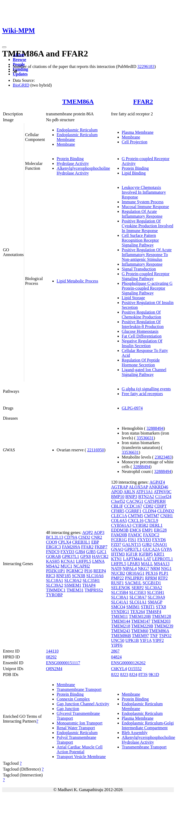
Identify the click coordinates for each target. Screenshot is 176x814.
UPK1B (132, 640)
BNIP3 (131, 496)
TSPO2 (165, 635)
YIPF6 (117, 645)
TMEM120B (140, 616)
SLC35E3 (137, 592)
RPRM (151, 578)
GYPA (166, 549)
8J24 (133, 674)
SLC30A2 (73, 580)
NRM (155, 568)
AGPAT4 (157, 482)
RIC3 (50, 575)
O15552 (135, 668)
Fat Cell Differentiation (142, 336)
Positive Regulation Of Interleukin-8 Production (143, 324)
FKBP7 (101, 547)
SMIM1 (133, 607)
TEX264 (137, 611)
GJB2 (147, 544)
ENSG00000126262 (128, 663)
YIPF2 (158, 640)
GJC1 (101, 551)
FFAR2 (143, 101)
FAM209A (71, 547)
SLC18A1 (54, 580)
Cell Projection (134, 142)
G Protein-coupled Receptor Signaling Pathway (146, 276)
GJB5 (91, 551)
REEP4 (99, 571)
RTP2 (162, 578)
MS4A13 (162, 563)
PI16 (88, 571)
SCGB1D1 (152, 583)
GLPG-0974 (132, 408)
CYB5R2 (140, 525)
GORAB (53, 556)
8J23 (124, 674)
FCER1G (119, 539)
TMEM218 (120, 626)
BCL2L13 (54, 537)
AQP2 (87, 532)
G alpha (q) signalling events (146, 389)
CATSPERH (155, 501)
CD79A (70, 537)
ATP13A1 (144, 491)
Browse (19, 59)
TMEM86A (78, 101)
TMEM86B (121, 635)
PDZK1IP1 (55, 571)
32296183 (145, 66)
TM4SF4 (153, 611)
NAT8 (116, 568)
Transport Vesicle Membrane (81, 756)
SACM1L (133, 583)
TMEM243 (120, 631)
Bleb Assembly (135, 732)
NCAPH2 (81, 566)
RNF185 (63, 575)
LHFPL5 (83, 561)
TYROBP (54, 595)
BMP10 (117, 496)
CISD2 (84, 537)
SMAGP (155, 602)
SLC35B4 (119, 592)
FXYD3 (67, 551)
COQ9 (51, 542)
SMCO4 (118, 607)
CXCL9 (151, 520)
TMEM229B (142, 626)
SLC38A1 (119, 597)
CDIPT (160, 506)
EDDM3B (120, 530)
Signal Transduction (139, 269)
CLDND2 (165, 511)
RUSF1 (117, 583)
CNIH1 (166, 515)
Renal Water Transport (76, 728)
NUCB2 (118, 573)
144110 (52, 651)
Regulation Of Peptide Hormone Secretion (141, 362)
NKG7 (143, 568)
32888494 (155, 428)
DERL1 (156, 525)
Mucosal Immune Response (145, 206)
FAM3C (135, 535)
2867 (115, 651)
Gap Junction (68, 708)
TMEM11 (119, 616)
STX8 (161, 607)
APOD (117, 491)
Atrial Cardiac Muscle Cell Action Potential (80, 749)
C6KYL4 (119, 668)
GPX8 (85, 556)
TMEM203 (160, 621)
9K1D (154, 674)
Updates (20, 74)
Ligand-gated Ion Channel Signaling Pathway (144, 372)
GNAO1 (160, 544)
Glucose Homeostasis (140, 331)
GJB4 (80, 551)
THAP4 (89, 585)
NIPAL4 (130, 568)
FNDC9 (53, 551)
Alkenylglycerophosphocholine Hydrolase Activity (83, 170)
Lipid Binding (134, 173)
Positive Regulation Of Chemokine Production (141, 314)
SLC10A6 (94, 575)
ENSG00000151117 (63, 663)
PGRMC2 (74, 571)
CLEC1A (119, 515)
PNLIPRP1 (134, 578)
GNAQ (117, 549)
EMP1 (147, 530)
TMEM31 (74, 590)
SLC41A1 (119, 602)
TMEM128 (161, 616)
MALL (147, 563)
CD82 (148, 506)
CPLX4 (64, 542)
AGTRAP (119, 487)
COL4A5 (119, 520)
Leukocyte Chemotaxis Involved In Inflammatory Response (144, 192)
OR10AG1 (135, 573)
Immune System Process (143, 202)
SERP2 (138, 587)
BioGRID (21, 85)
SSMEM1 (72, 585)
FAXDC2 (151, 535)
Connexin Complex (73, 699)
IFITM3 (118, 554)
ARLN (129, 491)
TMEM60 (139, 631)
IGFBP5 (146, 554)
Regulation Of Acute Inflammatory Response (142, 213)
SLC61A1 (138, 602)
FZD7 (116, 544)
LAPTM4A (133, 559)
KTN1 (116, 559)
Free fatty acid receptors (142, 393)
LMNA (98, 561)
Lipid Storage (133, 297)
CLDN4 (149, 511)
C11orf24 (163, 496)
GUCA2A (151, 549)
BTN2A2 (146, 496)
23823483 (163, 457)
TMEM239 (163, 626)
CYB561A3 (121, 525)
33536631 (145, 438)
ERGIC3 (53, 547)
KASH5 (53, 561)
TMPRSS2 (94, 590)
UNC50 (117, 640)
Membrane (66, 144)
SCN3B (78, 575)
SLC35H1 (91, 580)
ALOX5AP (138, 487)
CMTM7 (151, 515)
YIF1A (146, 640)
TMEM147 (140, 621)
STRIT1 (148, 607)
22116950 (95, 450)
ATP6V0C (162, 491)
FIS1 (132, 539)
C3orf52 (118, 501)
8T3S (143, 674)
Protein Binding (70, 158)
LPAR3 (133, 563)
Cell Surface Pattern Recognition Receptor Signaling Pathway (140, 240)
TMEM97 (140, 635)
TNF (154, 635)
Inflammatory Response (142, 264)
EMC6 (135, 530)
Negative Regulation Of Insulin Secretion (142, 343)
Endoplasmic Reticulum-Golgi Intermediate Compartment (148, 725)
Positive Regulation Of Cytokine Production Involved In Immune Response (147, 226)
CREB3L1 (81, 542)
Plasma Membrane (138, 132)
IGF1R (131, 554)
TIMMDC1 (56, 590)
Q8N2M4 (54, 668)
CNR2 (96, 537)
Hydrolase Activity (73, 163)
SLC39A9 (156, 597)
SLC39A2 (54, 585)
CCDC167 (133, 506)
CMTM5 (135, 515)
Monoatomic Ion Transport (79, 723)
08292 (51, 657)
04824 (116, 657)
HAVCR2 (100, 556)
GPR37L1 (70, 556)
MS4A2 (53, 566)
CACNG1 (134, 501)
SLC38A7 (138, 597)
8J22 (115, 674)
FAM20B (119, 535)
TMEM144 (120, 621)
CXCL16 (136, 520)
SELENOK (121, 587)
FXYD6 (159, 539)
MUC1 (66, 566)
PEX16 (152, 573)
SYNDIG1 (120, 611)
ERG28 (160, 530)
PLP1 (164, 573)
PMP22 (117, 578)
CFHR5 (117, 511)
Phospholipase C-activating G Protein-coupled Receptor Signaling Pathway (147, 288)
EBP (95, 542)
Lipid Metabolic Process (77, 281)
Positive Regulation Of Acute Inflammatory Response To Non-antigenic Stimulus (147, 255)
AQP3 (99, 532)
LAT (147, 559)
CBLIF (117, 506)
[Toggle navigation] (4, 47)
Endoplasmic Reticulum (77, 130)
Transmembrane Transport (79, 689)
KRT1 (159, 554)
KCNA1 (68, 561)
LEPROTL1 (162, 559)
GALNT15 (131, 544)
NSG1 (166, 568)
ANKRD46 (158, 487)
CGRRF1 (133, 511)
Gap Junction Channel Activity (83, 704)
